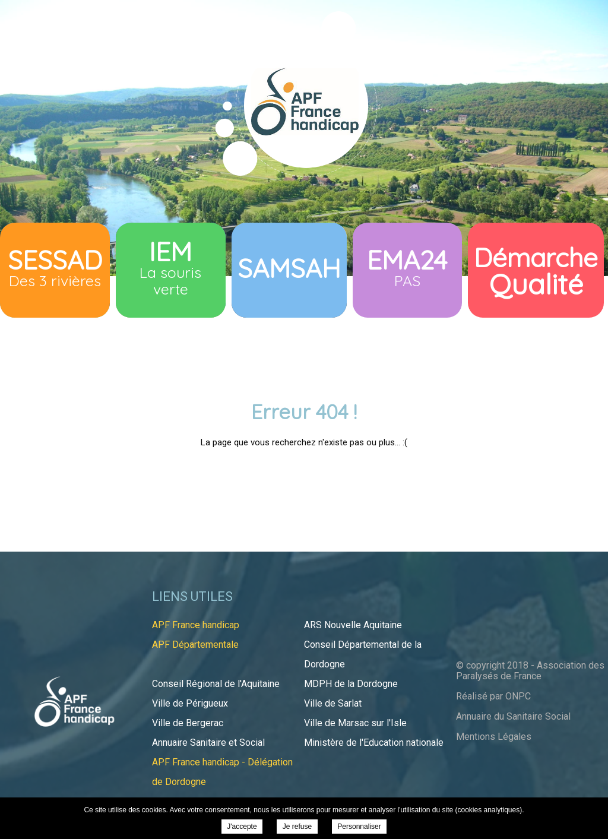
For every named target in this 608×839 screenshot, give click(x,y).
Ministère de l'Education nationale (374, 742)
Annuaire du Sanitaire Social (513, 716)
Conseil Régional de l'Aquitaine (216, 683)
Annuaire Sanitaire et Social (208, 742)
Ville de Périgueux (190, 703)
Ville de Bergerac (187, 723)
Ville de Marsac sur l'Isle (355, 723)
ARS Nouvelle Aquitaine (353, 625)
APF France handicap (195, 625)
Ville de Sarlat (333, 703)
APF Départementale (195, 644)
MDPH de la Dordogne (351, 683)
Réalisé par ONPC (493, 696)
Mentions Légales (493, 736)
